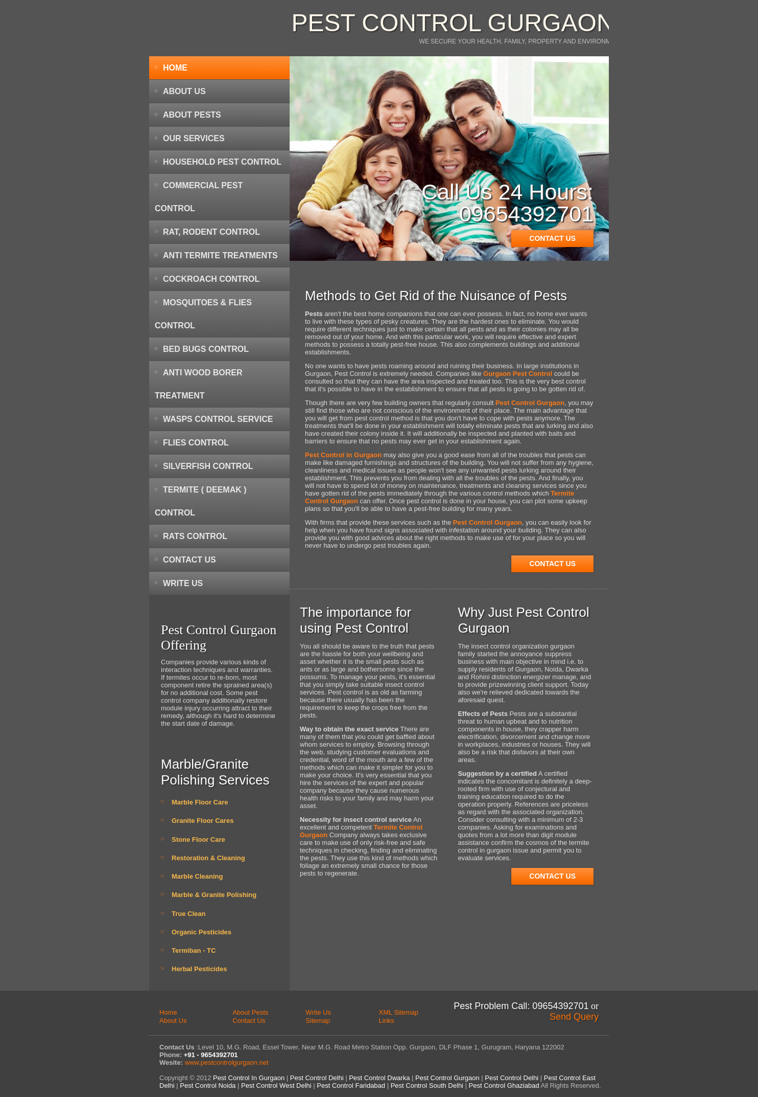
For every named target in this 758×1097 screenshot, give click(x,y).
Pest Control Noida (207, 1085)
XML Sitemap (399, 1012)
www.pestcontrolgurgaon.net (227, 1062)
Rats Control (195, 536)
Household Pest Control (222, 162)
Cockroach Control (211, 279)
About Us (184, 91)
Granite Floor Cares (202, 820)
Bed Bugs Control (206, 349)
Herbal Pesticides (199, 969)
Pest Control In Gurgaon (248, 1078)
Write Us (183, 583)
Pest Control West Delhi (276, 1085)
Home (175, 67)
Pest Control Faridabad (351, 1085)
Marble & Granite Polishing (214, 895)
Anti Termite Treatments (220, 255)
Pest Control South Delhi (427, 1085)
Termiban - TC (194, 950)
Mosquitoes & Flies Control (203, 314)
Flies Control (196, 442)
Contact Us (189, 559)
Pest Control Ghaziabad (504, 1085)
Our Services (194, 138)
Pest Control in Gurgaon (343, 455)
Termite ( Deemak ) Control (201, 501)
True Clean (188, 913)
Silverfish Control (208, 466)
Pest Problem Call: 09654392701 (521, 1006)
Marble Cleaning (197, 876)
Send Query (574, 1017)
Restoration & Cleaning (208, 858)
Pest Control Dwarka (379, 1078)
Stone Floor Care (198, 839)
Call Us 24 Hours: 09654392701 (507, 203)
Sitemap (317, 1020)
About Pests (192, 114)
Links (386, 1020)
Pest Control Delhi (317, 1078)
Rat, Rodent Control (211, 232)
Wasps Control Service (218, 419)
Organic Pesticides (201, 932)
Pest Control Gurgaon (452, 22)
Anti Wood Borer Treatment (199, 384)
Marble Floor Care (200, 802)
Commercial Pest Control (199, 197)
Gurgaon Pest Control (517, 373)
